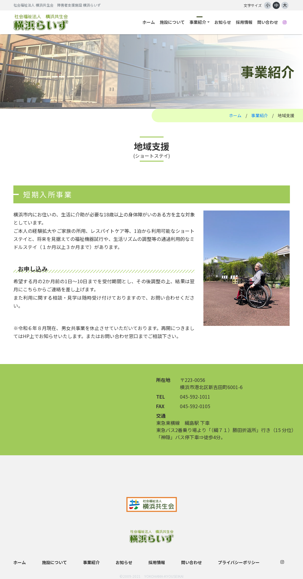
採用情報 (244, 22)
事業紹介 (259, 115)
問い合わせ (267, 22)
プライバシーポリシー (239, 562)
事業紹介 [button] (197, 22)
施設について (172, 22)
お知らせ (222, 22)
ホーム (148, 22)
